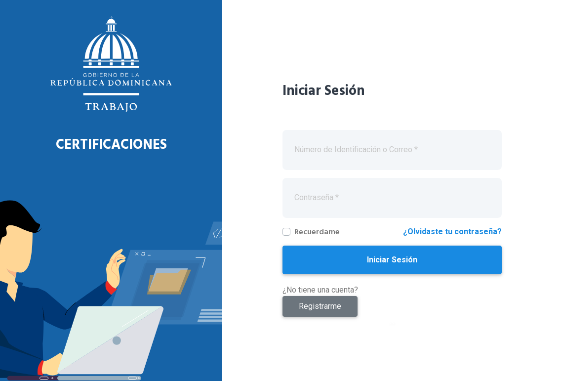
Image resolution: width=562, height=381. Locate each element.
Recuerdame (317, 231)
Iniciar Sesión (392, 259)
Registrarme (320, 306)
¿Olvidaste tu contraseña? (452, 231)
